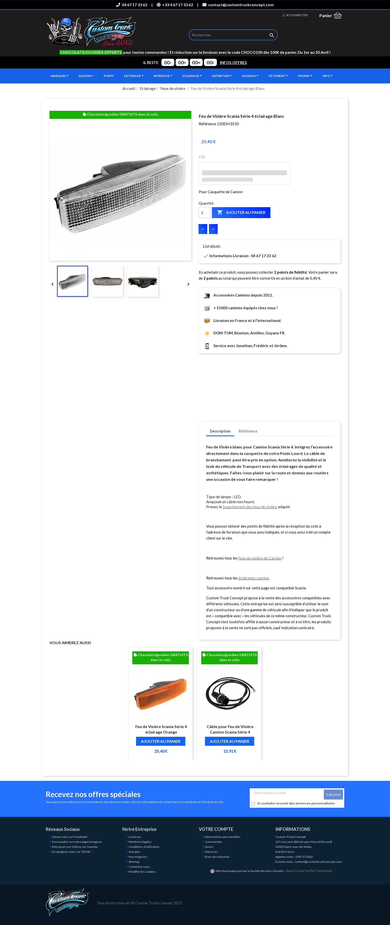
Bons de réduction (217, 857)
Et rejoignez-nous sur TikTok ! (72, 852)
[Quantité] (205, 212)
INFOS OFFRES (233, 62)
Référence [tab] (248, 431)
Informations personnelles (223, 837)
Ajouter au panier (241, 212)
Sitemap (134, 861)
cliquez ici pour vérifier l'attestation (308, 871)
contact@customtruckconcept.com (238, 4)
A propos (134, 852)
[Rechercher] (233, 34)
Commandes (213, 842)
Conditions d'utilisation (144, 847)
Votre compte (216, 829)
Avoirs (209, 847)
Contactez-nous (139, 866)
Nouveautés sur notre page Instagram (77, 842)
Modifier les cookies (142, 871)
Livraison (135, 837)
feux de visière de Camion (260, 557)
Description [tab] (220, 431)
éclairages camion (253, 577)
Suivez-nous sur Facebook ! (70, 837)
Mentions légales (140, 842)
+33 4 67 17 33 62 (175, 4)
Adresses (211, 852)
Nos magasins (138, 857)
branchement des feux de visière (250, 506)
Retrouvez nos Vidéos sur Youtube (75, 847)
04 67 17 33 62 (131, 4)
